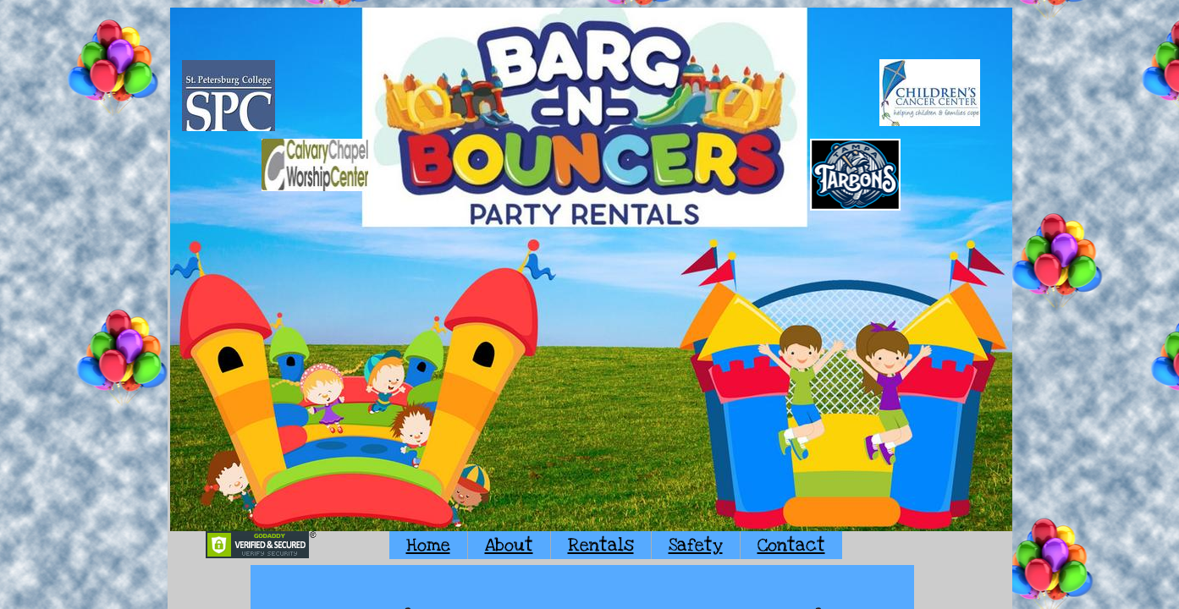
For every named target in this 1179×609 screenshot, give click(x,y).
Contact (791, 545)
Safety (696, 545)
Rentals (601, 545)
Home (428, 545)
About (509, 545)
